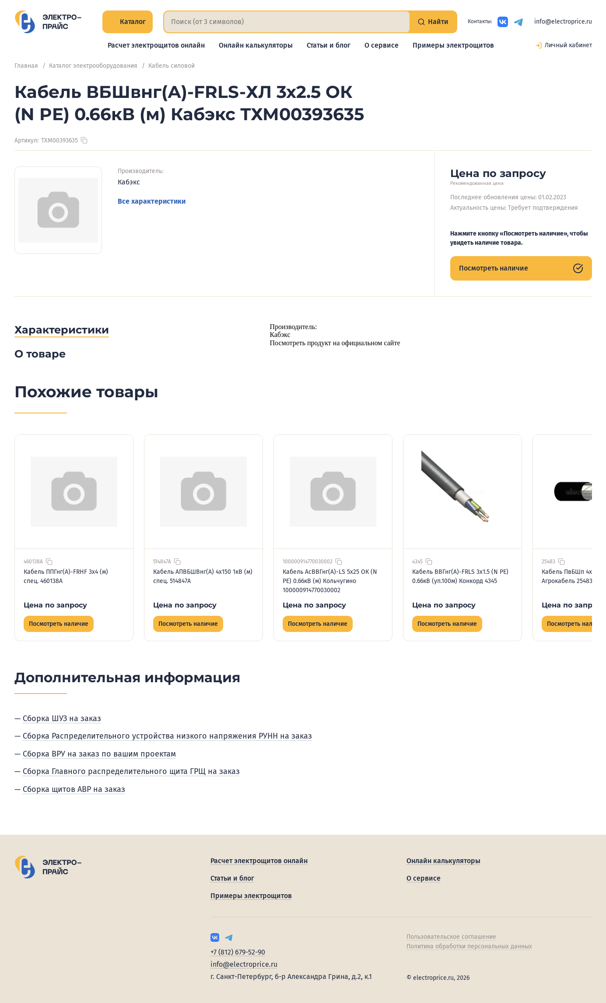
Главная (26, 65)
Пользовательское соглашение (451, 937)
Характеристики (61, 329)
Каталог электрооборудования (93, 65)
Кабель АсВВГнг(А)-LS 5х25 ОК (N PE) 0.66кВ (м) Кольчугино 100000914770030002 (330, 581)
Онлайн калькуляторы (256, 45)
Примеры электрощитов (453, 45)
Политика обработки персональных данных (469, 946)
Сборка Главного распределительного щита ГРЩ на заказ (131, 771)
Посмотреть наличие (521, 268)
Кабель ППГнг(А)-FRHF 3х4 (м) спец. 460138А (66, 576)
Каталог (127, 21)
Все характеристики (152, 201)
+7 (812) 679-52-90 (237, 952)
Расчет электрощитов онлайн (156, 45)
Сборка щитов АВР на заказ (74, 789)
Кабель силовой (171, 65)
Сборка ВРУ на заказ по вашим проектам (99, 754)
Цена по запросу (55, 605)
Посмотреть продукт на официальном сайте (335, 343)
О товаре (40, 353)
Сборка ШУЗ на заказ (62, 718)
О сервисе (381, 45)
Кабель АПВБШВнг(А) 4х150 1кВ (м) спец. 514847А (202, 576)
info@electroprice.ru (563, 21)
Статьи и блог (328, 45)
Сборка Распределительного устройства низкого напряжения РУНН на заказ (167, 736)
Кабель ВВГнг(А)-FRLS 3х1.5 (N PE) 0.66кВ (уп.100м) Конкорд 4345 (460, 576)
